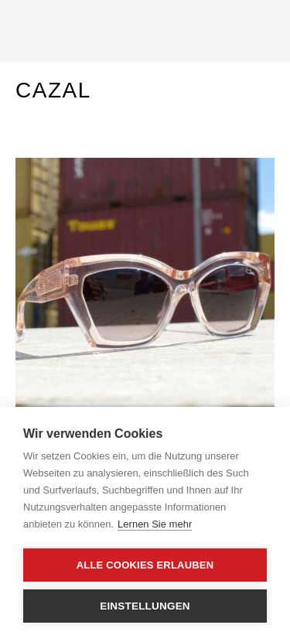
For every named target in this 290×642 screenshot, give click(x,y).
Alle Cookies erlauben (145, 565)
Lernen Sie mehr (155, 524)
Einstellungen (145, 606)
